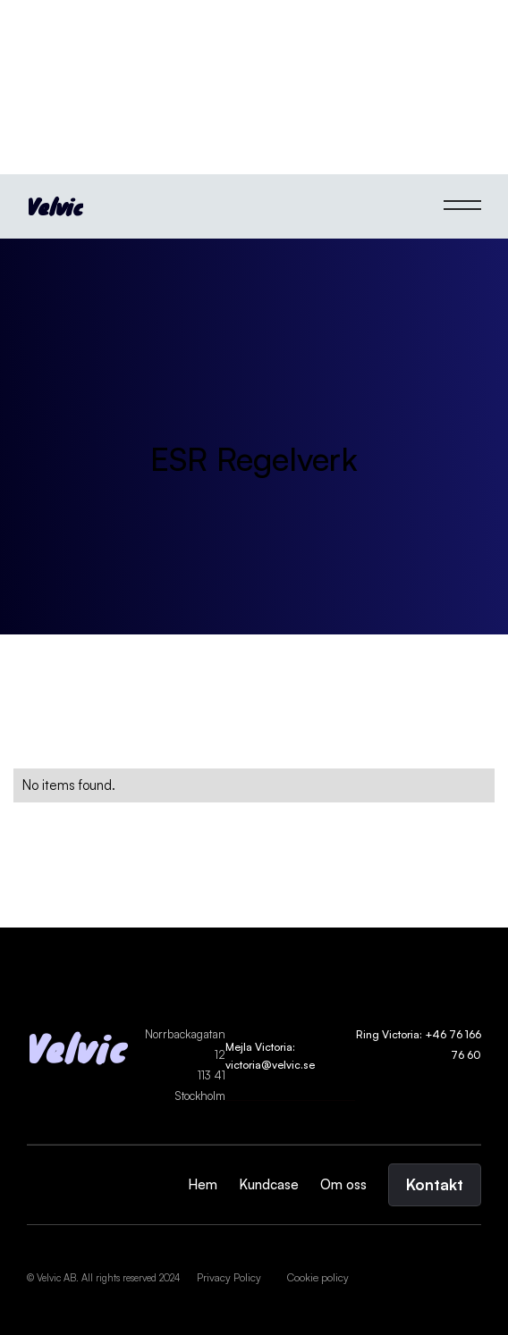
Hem (202, 1184)
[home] (55, 206)
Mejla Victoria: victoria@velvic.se (270, 1055)
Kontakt (434, 1184)
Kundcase (269, 1184)
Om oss (343, 1184)
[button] (462, 206)
